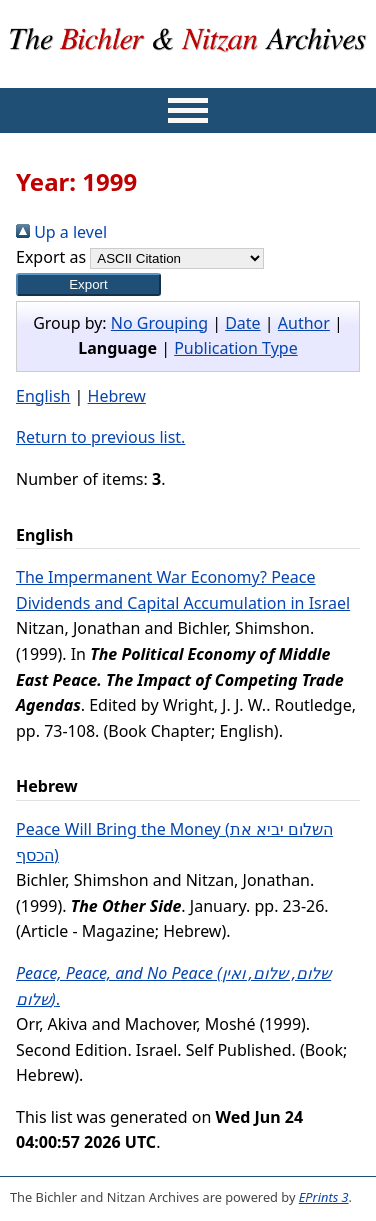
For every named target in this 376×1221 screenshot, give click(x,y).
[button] (88, 284)
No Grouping (159, 323)
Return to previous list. (100, 437)
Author (304, 323)
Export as (51, 257)
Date (242, 323)
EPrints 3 (324, 1197)
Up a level (61, 232)
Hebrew (117, 396)
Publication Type (236, 348)
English (43, 396)
